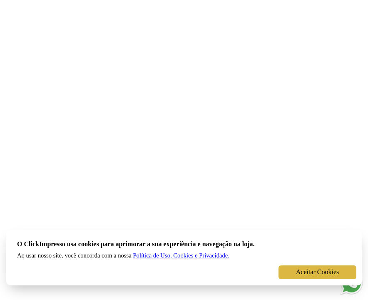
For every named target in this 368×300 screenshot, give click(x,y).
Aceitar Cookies (317, 271)
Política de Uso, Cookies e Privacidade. (181, 255)
